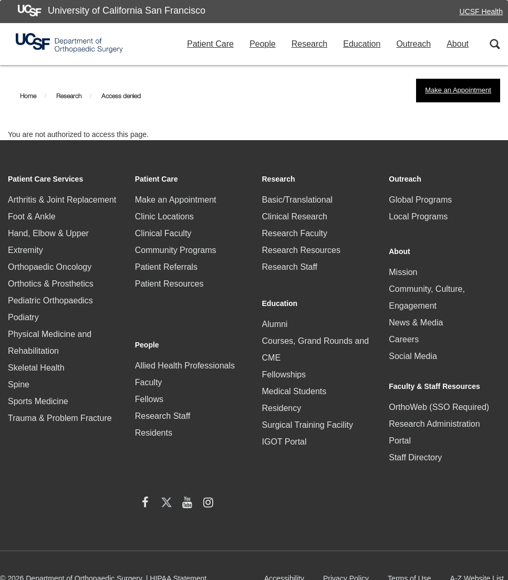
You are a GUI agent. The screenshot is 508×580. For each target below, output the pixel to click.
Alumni (275, 314)
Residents (153, 398)
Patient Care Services (45, 179)
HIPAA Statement (178, 520)
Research (309, 43)
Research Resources (301, 250)
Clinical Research (295, 216)
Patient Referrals (166, 266)
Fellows (149, 365)
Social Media (413, 348)
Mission (403, 264)
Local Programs (418, 216)
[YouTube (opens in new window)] (60, 476)
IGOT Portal (284, 432)
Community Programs (175, 250)
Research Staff (163, 381)
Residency (282, 398)
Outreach (413, 43)
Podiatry (23, 317)
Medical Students (294, 381)
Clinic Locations (164, 216)
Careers (404, 331)
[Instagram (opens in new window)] (81, 476)
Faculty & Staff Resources (434, 375)
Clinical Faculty (163, 233)
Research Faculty (295, 233)
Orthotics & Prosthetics (51, 283)
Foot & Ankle (32, 216)
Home (28, 96)
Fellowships (284, 365)
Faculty (148, 348)
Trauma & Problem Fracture (60, 418)
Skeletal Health (36, 367)
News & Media (416, 314)
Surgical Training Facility (307, 415)
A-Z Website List (479, 524)
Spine (18, 384)
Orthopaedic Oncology (49, 266)
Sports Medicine (38, 401)
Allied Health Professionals (185, 331)
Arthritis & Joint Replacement (62, 199)
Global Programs (420, 199)
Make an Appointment (458, 90)
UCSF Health (481, 11)
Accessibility (286, 524)
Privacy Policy (348, 524)
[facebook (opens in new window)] (18, 476)
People (263, 43)
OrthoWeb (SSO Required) (439, 396)
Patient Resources (169, 283)
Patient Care (210, 43)
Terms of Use (411, 524)
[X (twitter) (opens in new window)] (39, 476)
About (458, 43)
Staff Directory (415, 446)
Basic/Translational (297, 199)
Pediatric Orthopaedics (50, 300)
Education (361, 43)
